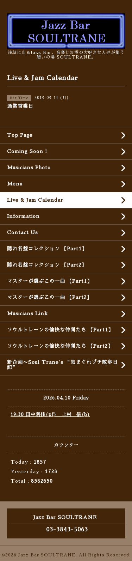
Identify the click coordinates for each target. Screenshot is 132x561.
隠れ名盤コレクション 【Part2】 (47, 264)
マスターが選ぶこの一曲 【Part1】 (49, 281)
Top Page (20, 135)
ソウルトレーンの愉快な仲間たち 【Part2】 (60, 345)
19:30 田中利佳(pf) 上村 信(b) (50, 414)
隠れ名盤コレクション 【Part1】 (47, 248)
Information (23, 216)
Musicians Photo (29, 167)
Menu (15, 183)
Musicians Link (27, 313)
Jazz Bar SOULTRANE (46, 555)
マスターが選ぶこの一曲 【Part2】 (49, 297)
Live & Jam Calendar (35, 199)
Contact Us (22, 232)
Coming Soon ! (27, 151)
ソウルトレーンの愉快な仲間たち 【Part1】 (60, 329)
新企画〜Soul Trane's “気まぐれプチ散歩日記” (62, 365)
